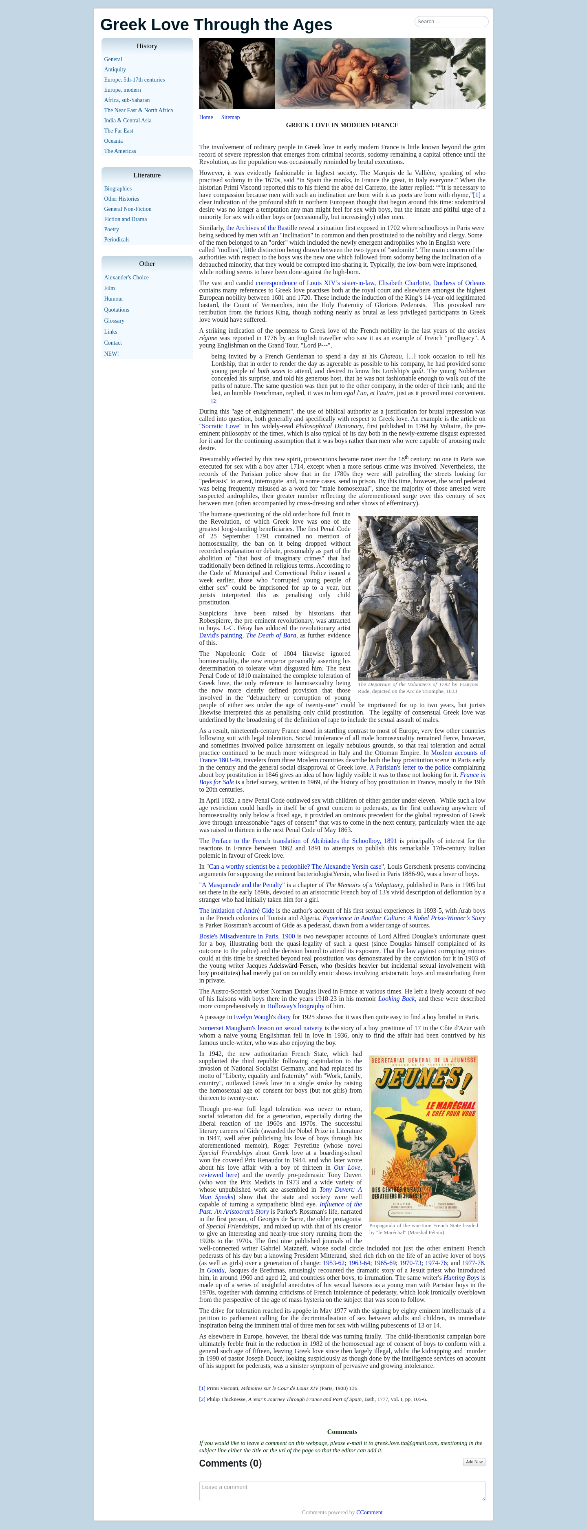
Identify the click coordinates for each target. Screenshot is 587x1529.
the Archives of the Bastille (261, 227)
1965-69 (385, 1262)
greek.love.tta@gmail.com (406, 1443)
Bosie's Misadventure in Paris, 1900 (247, 936)
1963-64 (359, 1262)
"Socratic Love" (220, 426)
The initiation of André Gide (236, 910)
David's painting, (247, 635)
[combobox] (452, 21)
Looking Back (396, 998)
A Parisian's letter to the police (410, 767)
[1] (477, 194)
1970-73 (410, 1262)
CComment (369, 1512)
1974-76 (436, 1262)
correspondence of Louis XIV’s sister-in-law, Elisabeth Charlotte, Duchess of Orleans (370, 282)
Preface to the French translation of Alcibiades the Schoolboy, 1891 (304, 840)
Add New (474, 1462)
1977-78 (473, 1262)
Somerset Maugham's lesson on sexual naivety (261, 1027)
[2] (215, 401)
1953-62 (333, 1262)
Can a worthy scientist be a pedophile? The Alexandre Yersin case (295, 866)
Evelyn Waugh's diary (262, 1016)
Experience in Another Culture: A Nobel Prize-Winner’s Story (403, 917)
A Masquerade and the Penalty (242, 884)
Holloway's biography (295, 1005)
